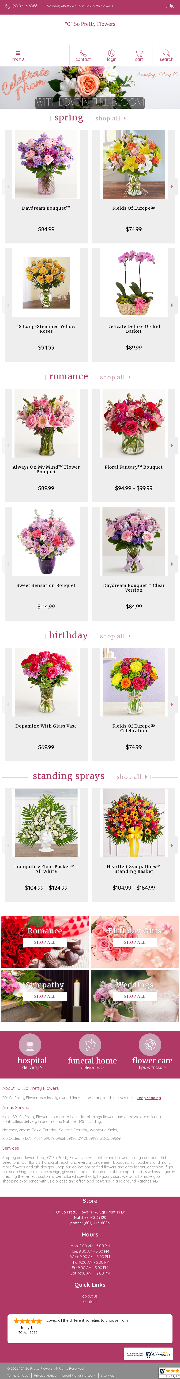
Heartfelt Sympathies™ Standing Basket (134, 869)
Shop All (108, 118)
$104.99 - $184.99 (134, 887)
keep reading (149, 1097)
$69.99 (46, 747)
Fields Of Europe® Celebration (133, 728)
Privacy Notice (45, 1375)
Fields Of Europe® (133, 208)
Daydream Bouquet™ (46, 208)
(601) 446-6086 (24, 6)
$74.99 (134, 229)
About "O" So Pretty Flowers (30, 1088)
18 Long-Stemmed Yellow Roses (46, 329)
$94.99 (46, 347)
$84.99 (46, 229)
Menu (18, 59)
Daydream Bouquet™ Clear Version (134, 588)
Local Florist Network (78, 1375)
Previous (7, 187)
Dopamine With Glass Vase (46, 726)
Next (173, 187)
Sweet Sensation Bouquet (46, 585)
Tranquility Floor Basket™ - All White (46, 869)
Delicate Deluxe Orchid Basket (133, 329)
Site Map (107, 1375)
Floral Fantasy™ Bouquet (134, 467)
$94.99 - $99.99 (134, 488)
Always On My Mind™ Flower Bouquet (46, 469)
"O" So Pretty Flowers (90, 24)
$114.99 (46, 606)
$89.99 (134, 347)
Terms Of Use (17, 1375)
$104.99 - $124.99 (46, 887)
